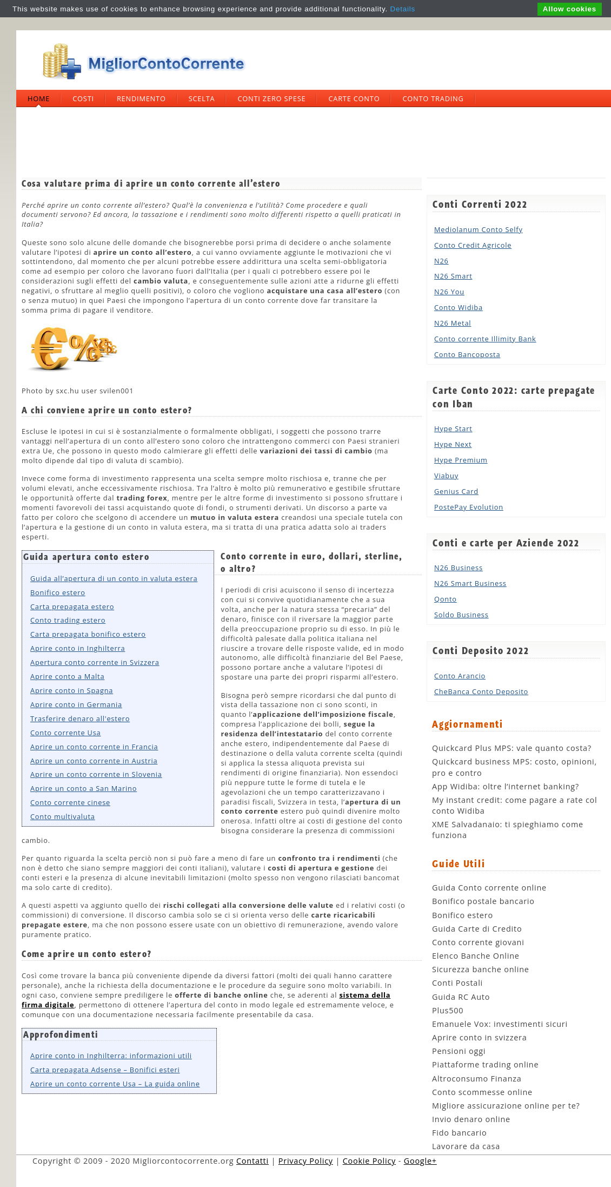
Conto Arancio (460, 676)
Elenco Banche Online (476, 956)
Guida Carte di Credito (477, 929)
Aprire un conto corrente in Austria (93, 761)
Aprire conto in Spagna (71, 690)
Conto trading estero (67, 620)
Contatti (252, 1161)
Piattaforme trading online (485, 1064)
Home (39, 98)
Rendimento (141, 98)
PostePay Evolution (468, 507)
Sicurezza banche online (480, 969)
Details (402, 9)
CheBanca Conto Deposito (481, 691)
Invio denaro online (471, 1119)
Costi (83, 98)
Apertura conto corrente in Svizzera (95, 662)
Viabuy (446, 475)
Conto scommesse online (482, 1092)
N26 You (449, 291)
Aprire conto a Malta (67, 676)
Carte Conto (354, 98)
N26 (441, 261)
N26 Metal (452, 323)
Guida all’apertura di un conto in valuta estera (113, 578)
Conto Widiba (458, 307)
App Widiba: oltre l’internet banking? (505, 786)
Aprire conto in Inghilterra (77, 648)
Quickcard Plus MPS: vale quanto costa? (512, 748)
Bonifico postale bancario (483, 901)
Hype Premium (461, 460)
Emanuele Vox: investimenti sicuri (500, 1024)
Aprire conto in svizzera (479, 1037)
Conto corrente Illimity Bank (485, 339)
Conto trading (432, 98)
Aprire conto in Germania (76, 704)
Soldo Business (461, 614)
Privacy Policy (305, 1161)
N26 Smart (453, 276)
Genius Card (456, 491)
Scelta (202, 98)
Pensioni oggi (459, 1051)
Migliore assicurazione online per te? (506, 1105)
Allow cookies (569, 9)
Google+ (420, 1161)
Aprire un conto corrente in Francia (94, 746)
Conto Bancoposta (467, 354)
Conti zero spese (271, 98)
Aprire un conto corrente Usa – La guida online (115, 1084)
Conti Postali (457, 983)
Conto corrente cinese (70, 802)
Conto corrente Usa (65, 732)
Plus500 (447, 1010)
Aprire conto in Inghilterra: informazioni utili (111, 1055)
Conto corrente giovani (478, 942)
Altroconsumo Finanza (477, 1078)
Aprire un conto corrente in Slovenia (96, 774)
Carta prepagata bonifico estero (88, 634)
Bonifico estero (57, 592)
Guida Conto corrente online (489, 887)
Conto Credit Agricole (473, 245)
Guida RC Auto (461, 997)
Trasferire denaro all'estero (80, 718)
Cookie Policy (369, 1161)
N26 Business (458, 567)
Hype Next (452, 444)
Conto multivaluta (62, 816)
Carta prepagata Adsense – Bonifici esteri (105, 1069)
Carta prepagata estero (72, 606)
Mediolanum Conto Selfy (478, 229)
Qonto (445, 599)
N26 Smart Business (470, 583)
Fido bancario (459, 1132)
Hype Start (453, 428)
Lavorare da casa (466, 1146)
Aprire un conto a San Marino (83, 788)
